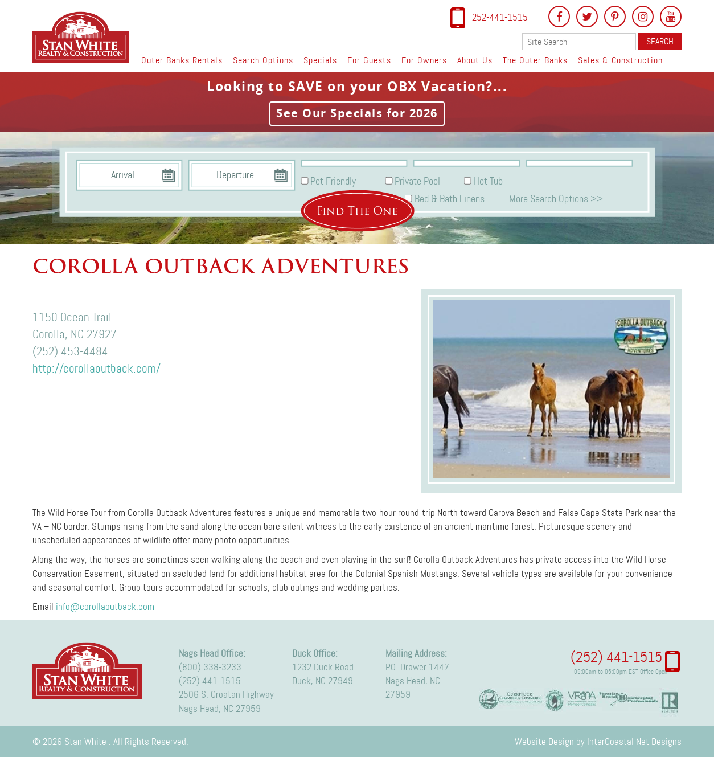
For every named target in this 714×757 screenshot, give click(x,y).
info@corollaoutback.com (105, 606)
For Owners (424, 60)
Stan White (84, 37)
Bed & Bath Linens (450, 198)
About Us (475, 60)
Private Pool (417, 181)
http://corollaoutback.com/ (96, 369)
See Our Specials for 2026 (357, 113)
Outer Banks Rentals (182, 60)
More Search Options (556, 198)
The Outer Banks (535, 60)
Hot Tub (488, 181)
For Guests (369, 60)
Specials (320, 60)
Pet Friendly (333, 181)
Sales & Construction (620, 60)
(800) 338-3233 (210, 667)
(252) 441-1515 (210, 680)
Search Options (263, 60)
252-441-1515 (500, 17)
